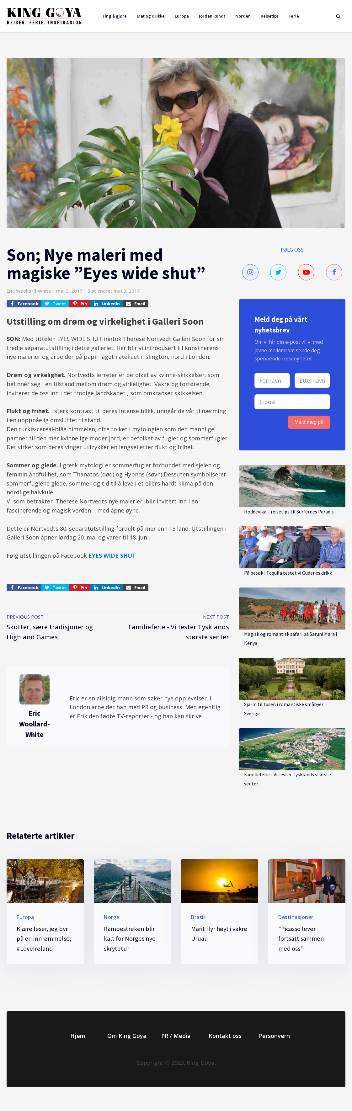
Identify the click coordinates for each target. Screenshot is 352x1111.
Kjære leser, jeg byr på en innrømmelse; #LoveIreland (44, 939)
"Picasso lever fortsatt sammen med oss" (301, 939)
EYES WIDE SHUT (112, 555)
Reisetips (270, 16)
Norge (112, 917)
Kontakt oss (225, 1035)
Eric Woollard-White (29, 291)
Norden (243, 16)
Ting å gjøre (114, 16)
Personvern (274, 1035)
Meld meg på (309, 422)
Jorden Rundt (212, 16)
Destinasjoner (295, 917)
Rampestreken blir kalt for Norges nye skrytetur (130, 939)
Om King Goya (127, 1035)
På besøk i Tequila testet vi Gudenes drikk (288, 573)
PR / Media (176, 1035)
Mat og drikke (151, 16)
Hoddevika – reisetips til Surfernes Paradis (289, 511)
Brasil (198, 917)
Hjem (77, 1035)
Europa (182, 16)
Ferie (294, 16)
